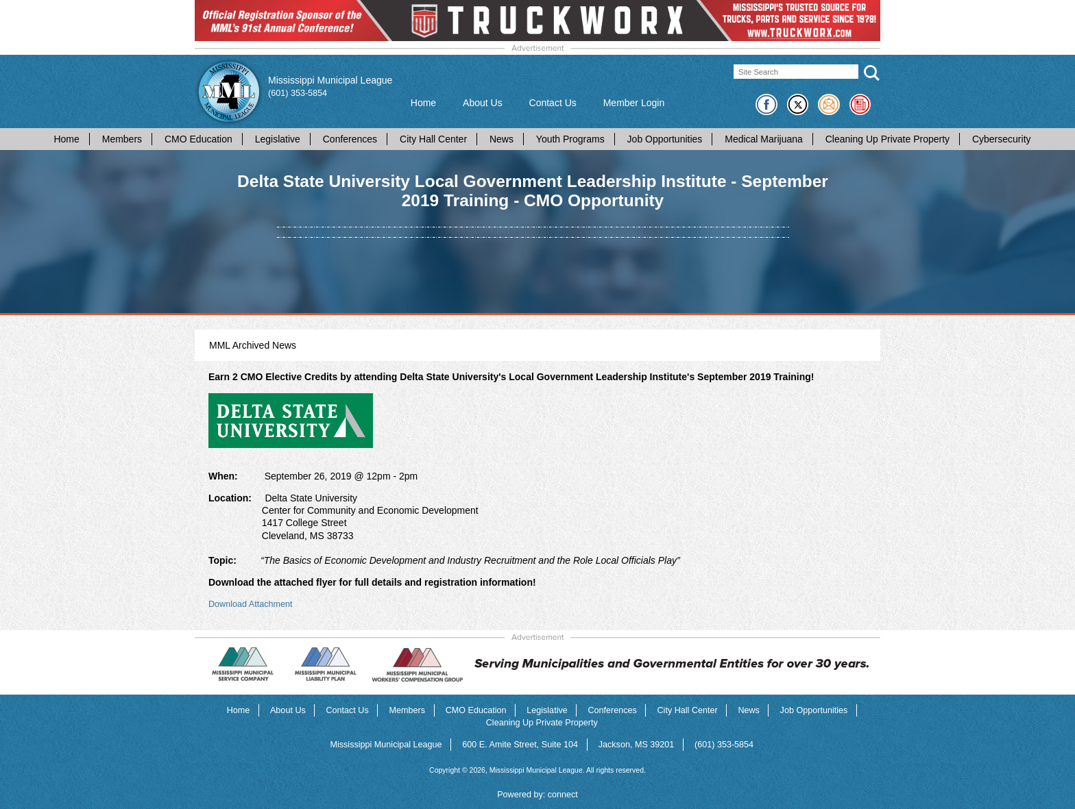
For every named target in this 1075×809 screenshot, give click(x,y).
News (502, 139)
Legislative (277, 139)
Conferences (350, 139)
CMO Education (198, 139)
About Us (483, 102)
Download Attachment (250, 604)
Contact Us (553, 102)
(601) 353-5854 (297, 93)
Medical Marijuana (764, 139)
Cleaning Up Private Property (887, 139)
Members (122, 139)
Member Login (634, 102)
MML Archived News (252, 345)
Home (423, 102)
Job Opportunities (665, 139)
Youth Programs (570, 139)
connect (563, 794)
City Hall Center (433, 139)
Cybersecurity (1001, 139)
